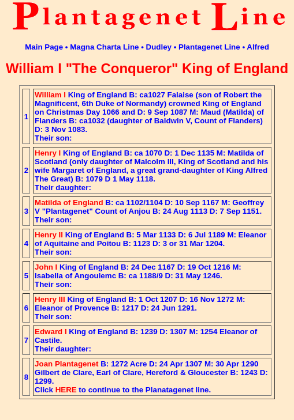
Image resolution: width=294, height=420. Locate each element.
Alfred (258, 47)
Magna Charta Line (104, 47)
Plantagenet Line (209, 47)
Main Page (44, 47)
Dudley (159, 47)
